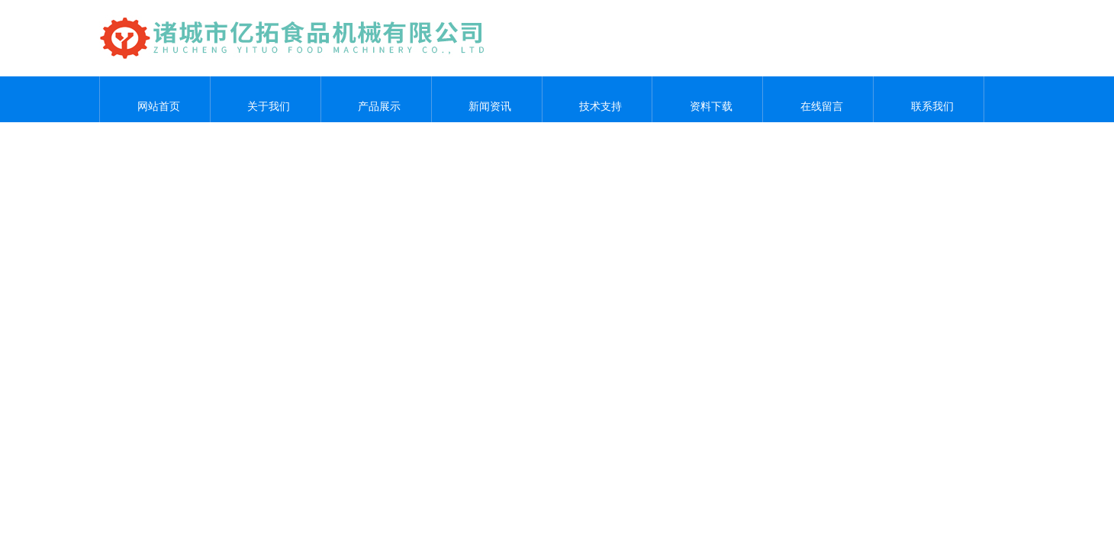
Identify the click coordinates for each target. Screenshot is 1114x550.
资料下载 (707, 99)
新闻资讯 (486, 99)
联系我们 (928, 99)
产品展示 (376, 99)
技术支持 (596, 99)
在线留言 (818, 99)
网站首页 (155, 99)
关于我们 (265, 99)
